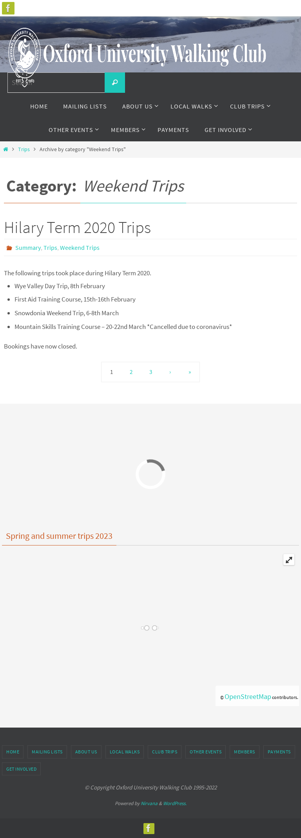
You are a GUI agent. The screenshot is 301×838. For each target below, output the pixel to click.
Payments (279, 752)
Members (244, 752)
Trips (24, 149)
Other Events (205, 752)
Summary (28, 247)
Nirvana (149, 803)
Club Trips (164, 752)
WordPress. (175, 803)
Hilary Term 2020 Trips (77, 227)
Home (12, 752)
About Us (86, 752)
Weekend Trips (80, 247)
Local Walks (125, 752)
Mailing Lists (47, 752)
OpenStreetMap (248, 696)
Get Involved (21, 769)
